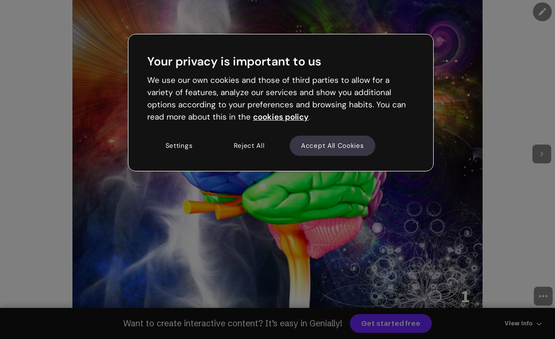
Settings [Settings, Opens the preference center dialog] (179, 145)
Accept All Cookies (332, 145)
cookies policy (281, 117)
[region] (281, 102)
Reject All (249, 145)
